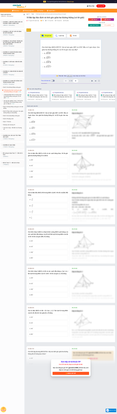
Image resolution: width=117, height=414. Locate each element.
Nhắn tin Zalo (111, 410)
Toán (32, 14)
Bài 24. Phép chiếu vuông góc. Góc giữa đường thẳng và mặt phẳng (13, 111)
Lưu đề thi (108, 25)
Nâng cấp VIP (71, 373)
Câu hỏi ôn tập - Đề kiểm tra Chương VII (12, 128)
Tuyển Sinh (51, 10)
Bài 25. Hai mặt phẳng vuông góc (11, 115)
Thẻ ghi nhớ (46, 35)
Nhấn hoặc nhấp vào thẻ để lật (70, 76)
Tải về (94, 25)
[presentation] (48, 53)
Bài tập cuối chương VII (9, 124)
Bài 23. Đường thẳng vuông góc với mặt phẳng (13, 107)
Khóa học (16, 10)
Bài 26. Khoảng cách (8, 118)
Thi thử (73, 35)
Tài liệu (41, 10)
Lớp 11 (28, 14)
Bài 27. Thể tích (7, 121)
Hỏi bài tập (3, 409)
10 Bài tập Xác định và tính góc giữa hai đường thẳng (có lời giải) (51, 14)
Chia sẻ (94, 19)
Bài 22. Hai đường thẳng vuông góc (12, 87)
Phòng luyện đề (29, 10)
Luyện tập (59, 35)
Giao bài (108, 19)
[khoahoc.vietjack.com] (19, 6)
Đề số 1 (29, 30)
